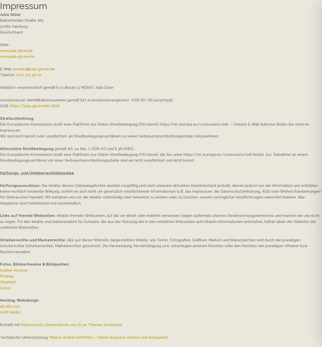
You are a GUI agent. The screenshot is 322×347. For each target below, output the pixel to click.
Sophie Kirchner (14, 270)
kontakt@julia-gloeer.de (34, 69)
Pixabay (7, 276)
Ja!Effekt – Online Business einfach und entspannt (121, 337)
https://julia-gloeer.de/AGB (35, 106)
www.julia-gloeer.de (17, 56)
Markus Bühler (62, 337)
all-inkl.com (10, 306)
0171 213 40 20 (29, 75)
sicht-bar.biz (10, 312)
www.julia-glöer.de (16, 50)
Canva (5, 288)
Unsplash (8, 282)
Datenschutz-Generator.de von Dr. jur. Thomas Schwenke (71, 325)
